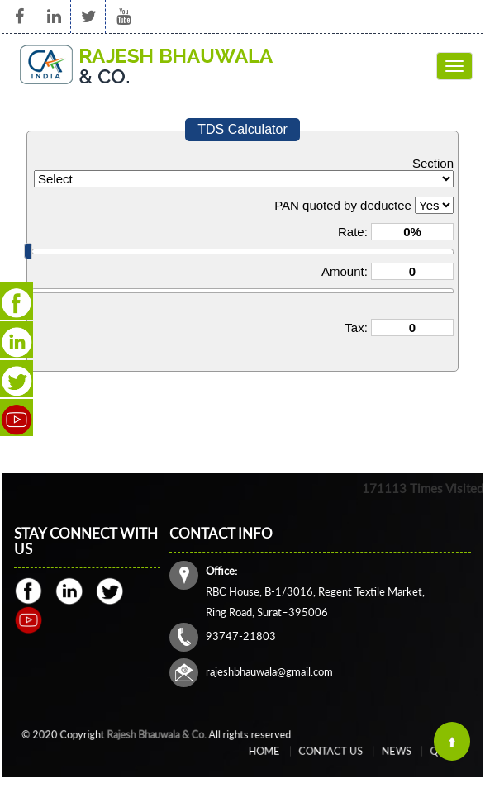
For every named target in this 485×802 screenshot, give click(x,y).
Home (288, 751)
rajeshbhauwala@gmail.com (270, 669)
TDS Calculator (242, 129)
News (383, 751)
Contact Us (335, 751)
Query (419, 751)
